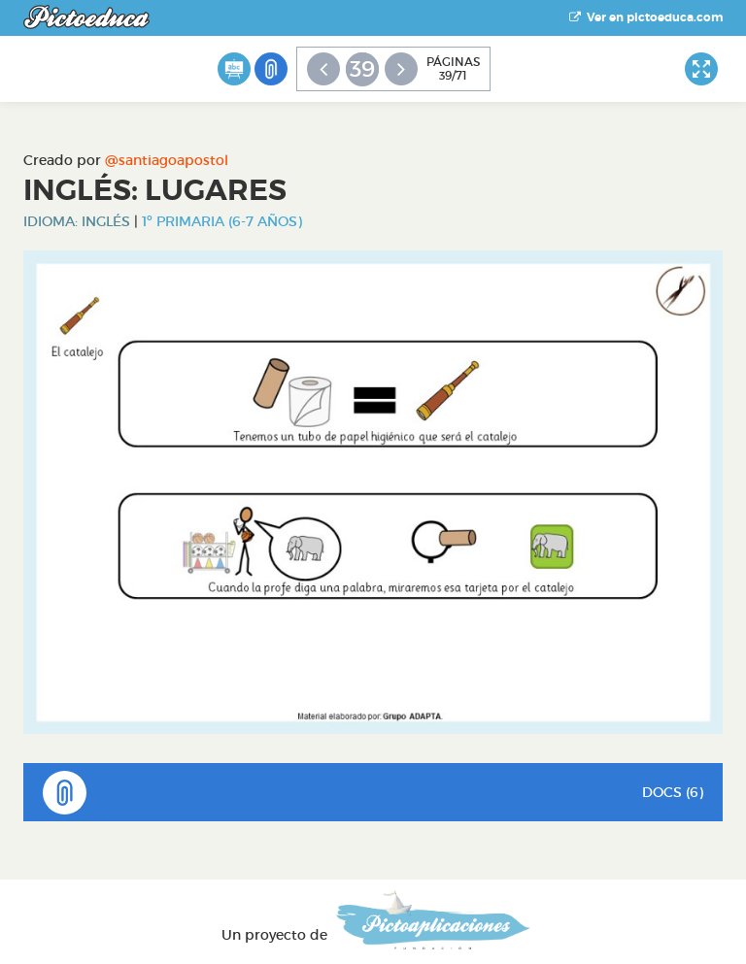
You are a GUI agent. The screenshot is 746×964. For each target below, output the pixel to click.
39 (362, 69)
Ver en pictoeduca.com (646, 17)
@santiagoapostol (166, 160)
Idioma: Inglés (76, 221)
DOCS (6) (373, 792)
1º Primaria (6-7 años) (222, 221)
